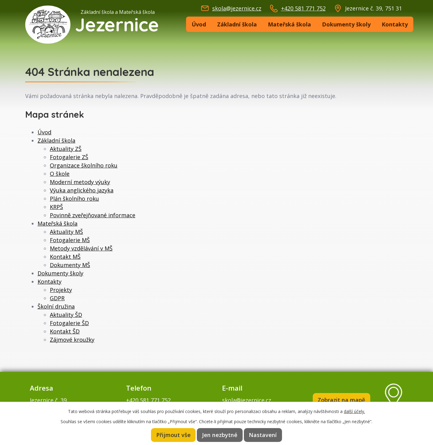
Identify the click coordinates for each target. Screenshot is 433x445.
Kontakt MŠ (65, 256)
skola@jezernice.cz (236, 8)
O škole (60, 173)
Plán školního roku (74, 198)
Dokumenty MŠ (70, 265)
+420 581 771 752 (303, 8)
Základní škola (237, 24)
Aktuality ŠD (66, 314)
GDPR (57, 298)
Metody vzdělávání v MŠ (81, 248)
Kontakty (395, 24)
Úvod (199, 24)
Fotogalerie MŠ (70, 240)
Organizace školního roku (83, 165)
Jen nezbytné (220, 435)
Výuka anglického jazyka (81, 190)
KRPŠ (56, 207)
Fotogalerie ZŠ (69, 157)
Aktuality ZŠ (65, 148)
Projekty (61, 289)
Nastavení (262, 435)
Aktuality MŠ (66, 231)
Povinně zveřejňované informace (92, 215)
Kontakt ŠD (65, 331)
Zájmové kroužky (72, 339)
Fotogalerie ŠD (69, 323)
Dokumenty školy (346, 24)
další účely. (354, 411)
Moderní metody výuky (80, 182)
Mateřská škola (289, 24)
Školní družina (56, 306)
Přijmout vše (174, 435)
